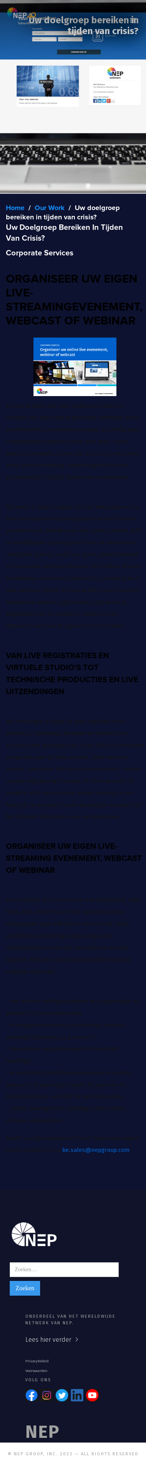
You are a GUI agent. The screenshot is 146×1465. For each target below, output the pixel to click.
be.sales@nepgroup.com (96, 1149)
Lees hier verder (48, 1339)
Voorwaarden (36, 1370)
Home (15, 208)
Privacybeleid (37, 1361)
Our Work (50, 208)
